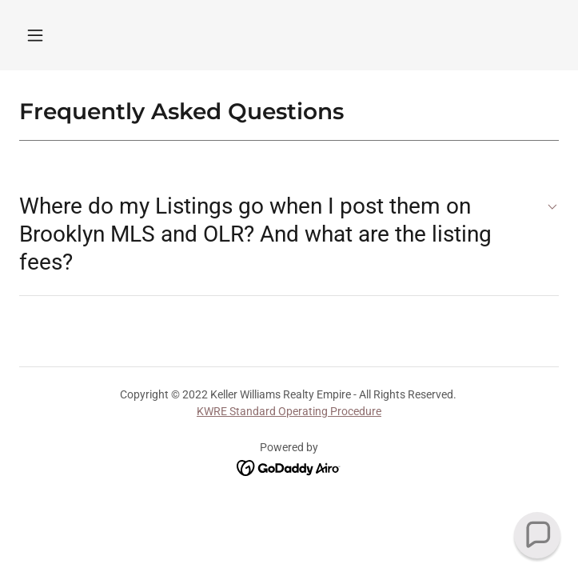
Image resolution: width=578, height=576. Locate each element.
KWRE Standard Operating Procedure (289, 411)
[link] (289, 466)
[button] (35, 35)
